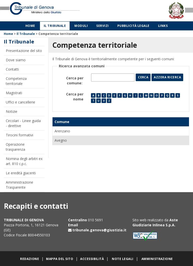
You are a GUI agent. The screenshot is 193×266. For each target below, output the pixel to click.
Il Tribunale (55, 26)
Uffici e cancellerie (20, 102)
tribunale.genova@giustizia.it (99, 230)
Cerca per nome (74, 96)
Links (163, 26)
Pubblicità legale (133, 26)
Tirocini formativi (19, 135)
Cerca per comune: (74, 80)
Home (30, 26)
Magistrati (14, 92)
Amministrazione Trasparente (19, 185)
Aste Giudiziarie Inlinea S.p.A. (155, 222)
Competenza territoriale (16, 81)
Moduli (81, 26)
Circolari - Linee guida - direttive (23, 123)
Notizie (11, 111)
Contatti (12, 69)
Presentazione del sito (24, 50)
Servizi (102, 26)
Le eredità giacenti (21, 173)
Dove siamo (16, 60)
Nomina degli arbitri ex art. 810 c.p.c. (24, 161)
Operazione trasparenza (15, 147)
